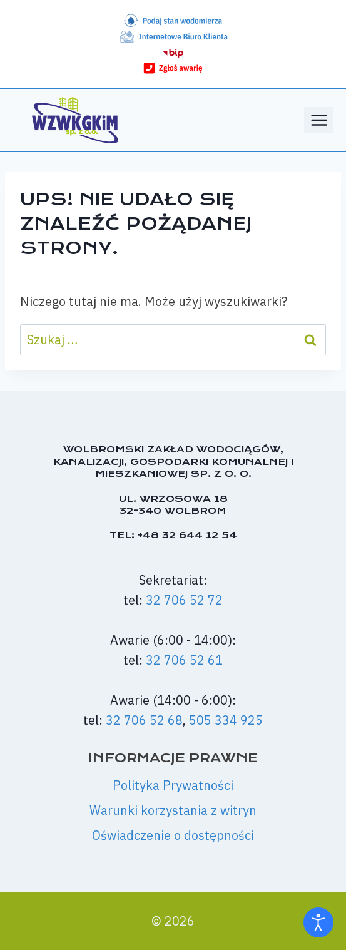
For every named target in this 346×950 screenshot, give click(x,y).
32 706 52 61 (184, 659)
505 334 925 (226, 720)
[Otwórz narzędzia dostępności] (318, 922)
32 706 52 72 (184, 599)
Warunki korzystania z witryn (173, 810)
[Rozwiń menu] (318, 120)
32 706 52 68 (144, 720)
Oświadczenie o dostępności (173, 835)
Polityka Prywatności (173, 785)
